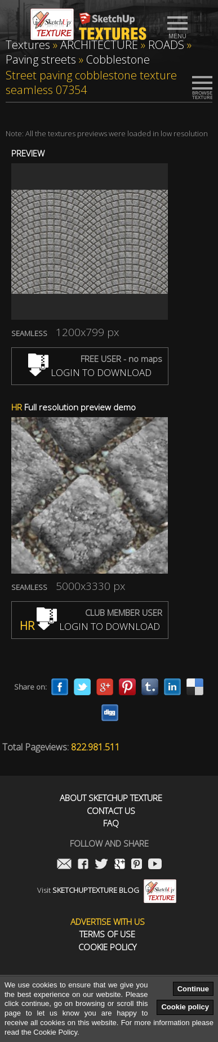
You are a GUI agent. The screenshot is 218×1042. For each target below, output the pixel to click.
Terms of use (107, 934)
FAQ (111, 823)
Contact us (111, 811)
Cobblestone (118, 59)
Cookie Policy (107, 947)
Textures (28, 44)
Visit (106, 890)
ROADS (166, 44)
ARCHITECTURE (99, 44)
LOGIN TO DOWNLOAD (90, 372)
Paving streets (41, 59)
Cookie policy (185, 1007)
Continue (193, 989)
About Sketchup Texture (111, 798)
